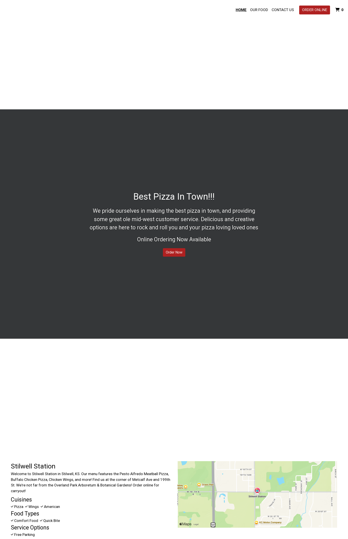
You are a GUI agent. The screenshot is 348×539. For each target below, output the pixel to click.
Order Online (314, 10)
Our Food (259, 10)
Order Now (174, 252)
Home (241, 10)
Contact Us (283, 10)
